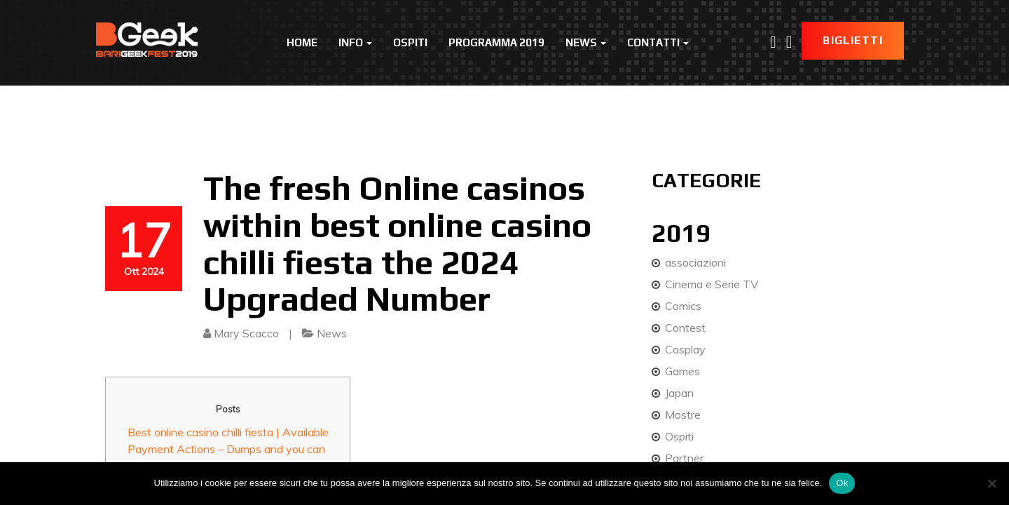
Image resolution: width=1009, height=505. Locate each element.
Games (682, 371)
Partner (684, 458)
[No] (991, 483)
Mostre (683, 415)
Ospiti (410, 42)
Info (355, 42)
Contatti (658, 42)
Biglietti (853, 40)
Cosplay (685, 349)
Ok (842, 483)
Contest (685, 328)
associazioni (695, 262)
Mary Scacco (246, 333)
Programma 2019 (496, 42)
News (585, 42)
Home (302, 42)
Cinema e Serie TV (711, 284)
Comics (683, 306)
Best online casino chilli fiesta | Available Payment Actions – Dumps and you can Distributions (228, 449)
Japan (679, 393)
